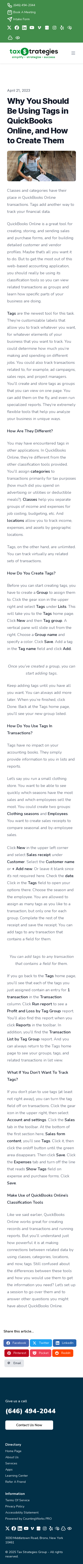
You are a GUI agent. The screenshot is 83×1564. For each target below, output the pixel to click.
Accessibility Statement (22, 1512)
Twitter (41, 1343)
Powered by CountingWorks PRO (28, 1519)
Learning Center (16, 1476)
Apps (9, 1469)
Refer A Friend (15, 1482)
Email (14, 1363)
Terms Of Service (17, 1500)
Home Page (13, 1451)
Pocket (40, 1353)
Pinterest (16, 1353)
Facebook (16, 1343)
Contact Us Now (29, 1425)
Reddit (62, 1353)
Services (11, 1463)
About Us (12, 1457)
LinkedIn (64, 1343)
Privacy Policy (14, 1506)
